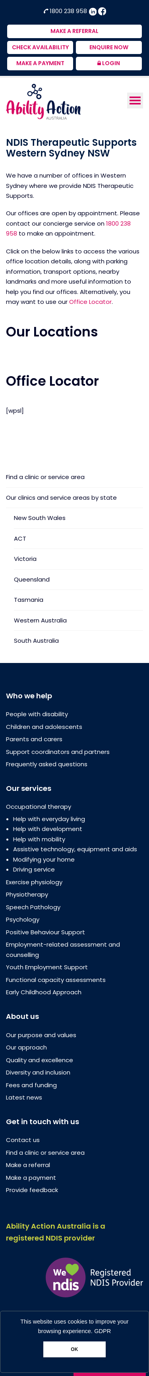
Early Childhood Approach (43, 992)
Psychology (22, 919)
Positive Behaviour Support (45, 932)
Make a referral (28, 1165)
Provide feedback (32, 1190)
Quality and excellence (39, 1060)
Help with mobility (39, 839)
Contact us (23, 1140)
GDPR (102, 1331)
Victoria (25, 559)
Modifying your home (44, 859)
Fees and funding (31, 1085)
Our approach (26, 1047)
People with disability (37, 714)
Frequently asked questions (46, 764)
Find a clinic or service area (45, 477)
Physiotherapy (27, 894)
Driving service (34, 869)
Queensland (32, 579)
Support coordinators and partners (58, 752)
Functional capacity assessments (56, 980)
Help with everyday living (49, 819)
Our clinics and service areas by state (61, 497)
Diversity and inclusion (38, 1072)
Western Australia (40, 620)
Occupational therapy (38, 806)
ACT (20, 538)
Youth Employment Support (47, 967)
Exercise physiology (34, 882)
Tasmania (28, 599)
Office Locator (90, 302)
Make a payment (31, 1177)
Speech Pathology (33, 907)
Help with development (47, 829)
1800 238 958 (66, 11)
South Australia (36, 640)
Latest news (24, 1097)
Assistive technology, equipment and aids (75, 849)
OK (74, 1349)
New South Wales (40, 518)
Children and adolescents (44, 727)
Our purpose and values (41, 1035)
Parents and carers (34, 739)
